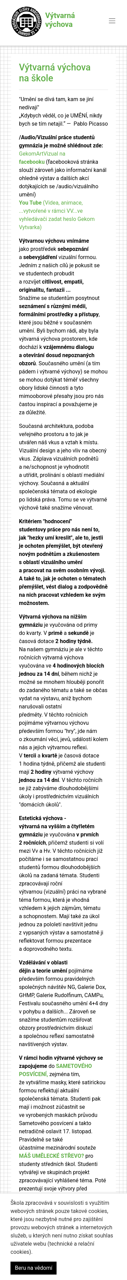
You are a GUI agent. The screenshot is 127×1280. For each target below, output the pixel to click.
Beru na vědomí (33, 1268)
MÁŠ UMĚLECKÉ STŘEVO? (51, 1156)
